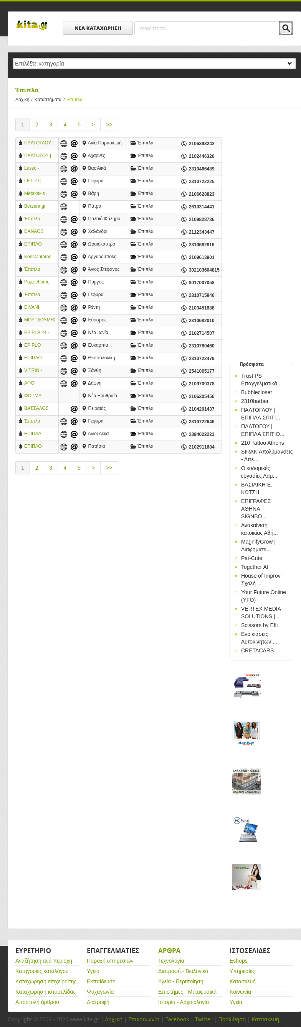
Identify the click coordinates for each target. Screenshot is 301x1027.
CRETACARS (257, 650)
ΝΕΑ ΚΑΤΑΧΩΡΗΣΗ (97, 28)
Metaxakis (34, 193)
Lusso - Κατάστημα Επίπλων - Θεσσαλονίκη (37, 168)
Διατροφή (98, 1002)
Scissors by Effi (259, 625)
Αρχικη (25, 99)
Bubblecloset (256, 392)
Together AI (254, 567)
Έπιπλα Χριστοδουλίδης (39, 421)
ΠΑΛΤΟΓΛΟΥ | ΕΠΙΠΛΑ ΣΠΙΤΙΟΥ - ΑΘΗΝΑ (39, 143)
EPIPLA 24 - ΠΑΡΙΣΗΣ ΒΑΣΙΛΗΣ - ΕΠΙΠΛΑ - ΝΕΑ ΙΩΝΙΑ (39, 333)
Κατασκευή (243, 981)
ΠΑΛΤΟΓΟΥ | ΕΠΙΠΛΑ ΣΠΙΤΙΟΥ (37, 156)
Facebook (177, 1019)
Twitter (204, 1019)
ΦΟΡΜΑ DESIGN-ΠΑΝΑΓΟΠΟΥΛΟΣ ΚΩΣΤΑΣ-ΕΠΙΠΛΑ (39, 396)
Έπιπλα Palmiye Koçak (39, 270)
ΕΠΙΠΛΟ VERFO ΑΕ (36, 244)
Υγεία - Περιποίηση (180, 981)
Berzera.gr (35, 206)
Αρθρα (169, 950)
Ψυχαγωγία (100, 992)
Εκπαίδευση (101, 981)
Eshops (239, 961)
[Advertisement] (118, 545)
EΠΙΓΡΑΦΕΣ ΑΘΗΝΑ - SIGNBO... (256, 508)
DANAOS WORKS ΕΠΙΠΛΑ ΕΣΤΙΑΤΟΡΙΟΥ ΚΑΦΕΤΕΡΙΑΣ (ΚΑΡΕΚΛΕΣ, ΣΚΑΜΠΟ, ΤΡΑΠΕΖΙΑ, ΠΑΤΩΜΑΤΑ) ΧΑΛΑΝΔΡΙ (39, 232)
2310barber (255, 401)
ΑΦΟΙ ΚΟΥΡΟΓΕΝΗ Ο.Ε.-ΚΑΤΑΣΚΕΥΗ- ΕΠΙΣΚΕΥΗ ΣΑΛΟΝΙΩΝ (38, 383)
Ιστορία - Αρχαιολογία (183, 1002)
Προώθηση (232, 1019)
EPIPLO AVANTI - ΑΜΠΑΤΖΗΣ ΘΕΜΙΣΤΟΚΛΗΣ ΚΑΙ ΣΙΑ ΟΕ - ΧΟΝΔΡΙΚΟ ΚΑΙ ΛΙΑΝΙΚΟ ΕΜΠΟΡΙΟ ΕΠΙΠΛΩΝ (39, 345)
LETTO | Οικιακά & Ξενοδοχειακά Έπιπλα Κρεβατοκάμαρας (39, 181)
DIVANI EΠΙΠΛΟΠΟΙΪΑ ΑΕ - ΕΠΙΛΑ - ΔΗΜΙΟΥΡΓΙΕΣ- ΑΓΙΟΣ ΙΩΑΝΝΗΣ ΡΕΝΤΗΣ (39, 308)
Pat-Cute (251, 558)
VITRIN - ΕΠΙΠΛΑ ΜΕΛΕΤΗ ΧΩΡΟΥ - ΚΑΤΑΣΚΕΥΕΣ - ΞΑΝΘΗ (38, 371)
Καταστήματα (51, 99)
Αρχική (113, 1019)
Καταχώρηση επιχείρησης (45, 981)
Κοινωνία (240, 992)
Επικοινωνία (143, 1019)
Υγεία (93, 971)
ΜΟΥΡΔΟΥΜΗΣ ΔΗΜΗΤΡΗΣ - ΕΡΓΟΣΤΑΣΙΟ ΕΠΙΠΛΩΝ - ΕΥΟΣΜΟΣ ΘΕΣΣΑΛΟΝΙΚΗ (39, 320)
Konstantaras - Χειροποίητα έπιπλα (39, 257)
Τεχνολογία (171, 961)
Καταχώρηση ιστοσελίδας (45, 992)
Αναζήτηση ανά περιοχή (43, 961)
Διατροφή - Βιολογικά (183, 971)
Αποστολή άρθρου (37, 1002)
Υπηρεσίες (242, 971)
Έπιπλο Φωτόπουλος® (39, 219)
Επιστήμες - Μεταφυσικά (187, 992)
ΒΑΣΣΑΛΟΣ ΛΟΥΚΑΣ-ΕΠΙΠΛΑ (36, 409)
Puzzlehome (37, 282)
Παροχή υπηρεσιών (110, 961)
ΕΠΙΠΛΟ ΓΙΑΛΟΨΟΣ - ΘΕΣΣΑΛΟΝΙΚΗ (39, 358)
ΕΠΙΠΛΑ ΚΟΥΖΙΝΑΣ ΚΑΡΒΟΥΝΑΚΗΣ (39, 434)
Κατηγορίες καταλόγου (42, 971)
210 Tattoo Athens (262, 443)
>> (109, 124)
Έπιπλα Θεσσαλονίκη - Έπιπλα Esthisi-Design (39, 295)
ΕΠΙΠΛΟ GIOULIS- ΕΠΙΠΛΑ (34, 447)
